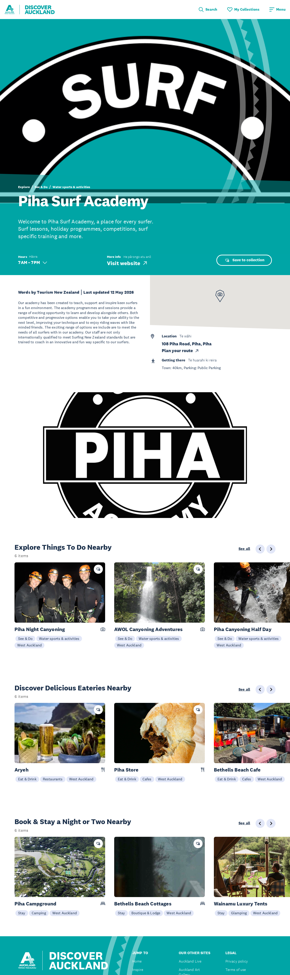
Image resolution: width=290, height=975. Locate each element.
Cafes (147, 779)
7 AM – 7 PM (32, 262)
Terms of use (235, 969)
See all (244, 549)
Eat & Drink (27, 779)
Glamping (239, 913)
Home (137, 961)
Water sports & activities (71, 187)
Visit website (127, 263)
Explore (24, 187)
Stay (21, 913)
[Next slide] (271, 549)
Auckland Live (190, 961)
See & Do (41, 187)
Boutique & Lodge (145, 913)
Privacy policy (236, 961)
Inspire (137, 969)
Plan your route (180, 350)
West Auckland (29, 645)
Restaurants (53, 779)
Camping (39, 913)
